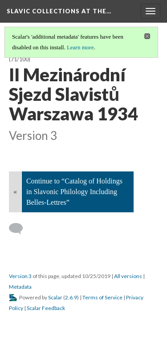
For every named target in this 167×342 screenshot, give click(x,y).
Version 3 (20, 276)
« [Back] (15, 191)
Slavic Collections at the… (59, 11)
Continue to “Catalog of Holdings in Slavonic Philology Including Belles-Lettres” (74, 191)
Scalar (55, 297)
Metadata (20, 286)
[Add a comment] (20, 229)
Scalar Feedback (46, 308)
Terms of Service (102, 297)
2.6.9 (71, 297)
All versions (128, 276)
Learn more (80, 47)
